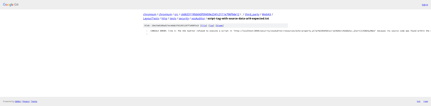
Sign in (425, 4)
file (203, 25)
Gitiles (18, 101)
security (184, 18)
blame (220, 25)
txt (418, 101)
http (164, 18)
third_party (252, 14)
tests (173, 18)
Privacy (25, 101)
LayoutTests (151, 18)
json (425, 101)
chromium (149, 14)
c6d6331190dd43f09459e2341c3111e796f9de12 (210, 14)
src (176, 14)
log (211, 25)
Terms (34, 101)
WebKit (266, 14)
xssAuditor (198, 18)
